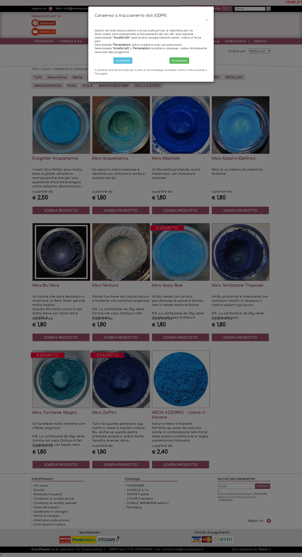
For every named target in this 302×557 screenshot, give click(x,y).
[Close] (206, 20)
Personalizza (179, 60)
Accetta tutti (123, 60)
